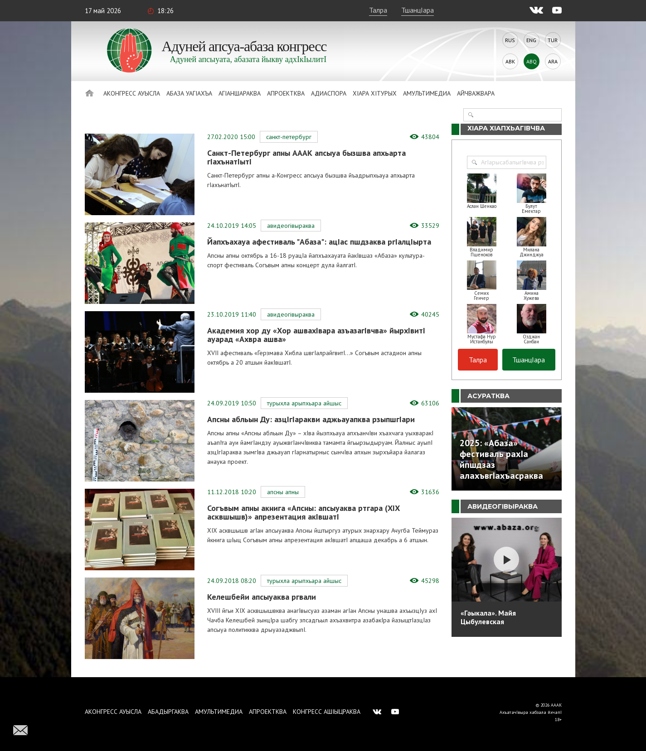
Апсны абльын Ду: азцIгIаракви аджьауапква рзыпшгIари (311, 419)
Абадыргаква (168, 712)
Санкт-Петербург (288, 137)
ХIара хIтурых (375, 93)
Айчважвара (476, 93)
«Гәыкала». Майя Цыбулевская (488, 617)
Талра (378, 9)
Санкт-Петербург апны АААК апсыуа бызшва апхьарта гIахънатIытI (306, 157)
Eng (531, 40)
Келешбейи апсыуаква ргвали (261, 597)
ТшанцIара (417, 9)
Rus (510, 40)
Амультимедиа (427, 93)
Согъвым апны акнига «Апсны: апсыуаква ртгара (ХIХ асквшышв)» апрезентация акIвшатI (303, 512)
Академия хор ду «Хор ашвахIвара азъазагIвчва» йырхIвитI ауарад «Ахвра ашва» (316, 334)
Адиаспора (328, 93)
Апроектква (286, 93)
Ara (553, 61)
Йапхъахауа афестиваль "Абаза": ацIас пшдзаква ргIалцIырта (319, 241)
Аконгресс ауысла (131, 93)
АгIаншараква (240, 93)
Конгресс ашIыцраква (326, 712)
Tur (553, 40)
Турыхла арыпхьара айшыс (304, 403)
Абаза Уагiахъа (189, 93)
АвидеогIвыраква (291, 225)
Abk (510, 61)
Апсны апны (283, 492)
